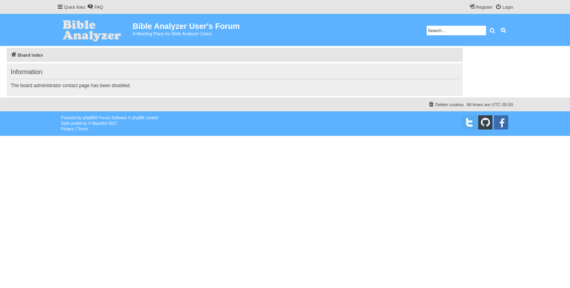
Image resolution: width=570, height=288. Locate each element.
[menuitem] (95, 7)
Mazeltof (99, 123)
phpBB (89, 118)
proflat (76, 123)
